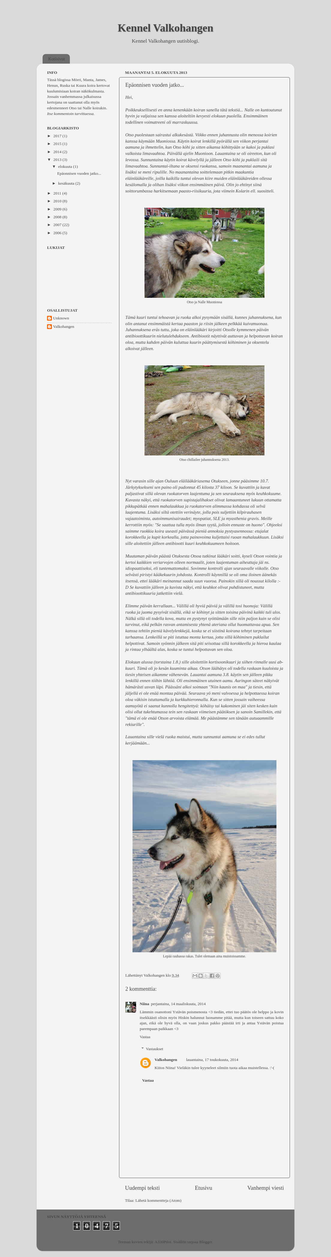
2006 (57, 233)
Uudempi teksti (142, 1188)
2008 (57, 217)
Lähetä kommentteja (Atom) (158, 1200)
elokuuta (65, 166)
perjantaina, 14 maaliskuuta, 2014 (178, 1004)
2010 (57, 201)
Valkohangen (166, 1059)
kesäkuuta (66, 183)
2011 (57, 193)
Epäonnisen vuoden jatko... (154, 85)
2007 (57, 224)
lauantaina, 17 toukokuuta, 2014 (212, 1059)
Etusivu (203, 1188)
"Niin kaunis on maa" (228, 686)
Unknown (61, 318)
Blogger (205, 1242)
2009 (57, 209)
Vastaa (145, 1037)
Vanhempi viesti (265, 1188)
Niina (144, 1004)
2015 (57, 143)
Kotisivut (56, 58)
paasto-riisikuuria (195, 191)
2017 (57, 136)
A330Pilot (163, 1242)
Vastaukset (154, 1049)
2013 (57, 159)
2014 (57, 152)
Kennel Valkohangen (165, 28)
